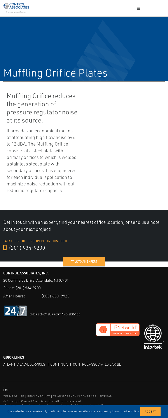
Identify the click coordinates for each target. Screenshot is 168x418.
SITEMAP (106, 396)
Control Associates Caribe (97, 364)
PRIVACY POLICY (38, 396)
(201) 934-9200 (24, 248)
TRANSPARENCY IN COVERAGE (74, 396)
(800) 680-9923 (55, 295)
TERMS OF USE (14, 396)
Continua (59, 364)
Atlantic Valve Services (24, 364)
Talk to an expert (84, 261)
